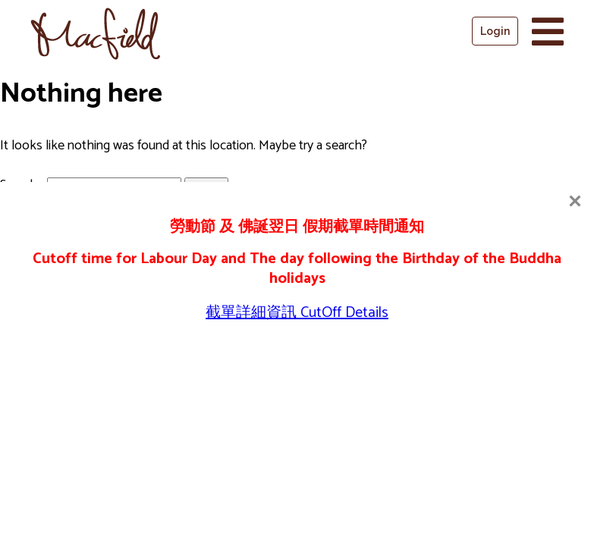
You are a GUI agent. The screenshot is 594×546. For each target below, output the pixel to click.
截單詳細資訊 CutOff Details (297, 312)
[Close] (575, 201)
